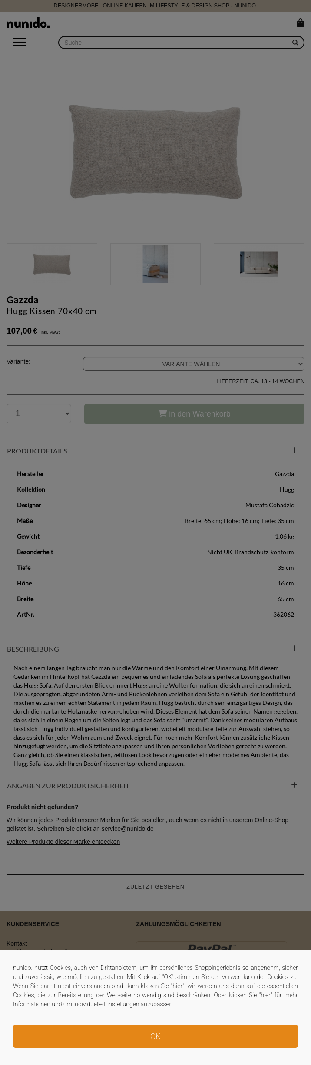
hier (178, 985)
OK (155, 1036)
